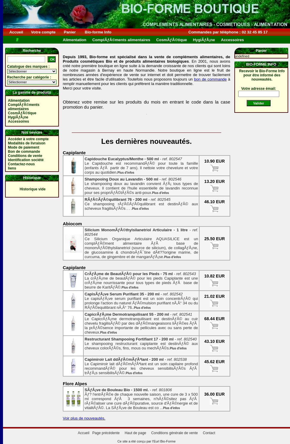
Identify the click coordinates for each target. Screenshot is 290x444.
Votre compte (43, 32)
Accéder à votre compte (28, 139)
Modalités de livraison (26, 143)
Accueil (16, 32)
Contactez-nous (21, 164)
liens (12, 168)
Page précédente (106, 433)
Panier (70, 32)
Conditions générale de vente (174, 433)
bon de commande (210, 79)
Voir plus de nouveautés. (84, 418)
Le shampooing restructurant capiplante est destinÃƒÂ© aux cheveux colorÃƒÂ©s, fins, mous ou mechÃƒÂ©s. (141, 343)
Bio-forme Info (98, 32)
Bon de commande (24, 151)
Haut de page (135, 433)
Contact (209, 433)
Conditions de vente (25, 156)
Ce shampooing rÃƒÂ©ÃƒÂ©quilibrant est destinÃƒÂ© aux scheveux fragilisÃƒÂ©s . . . (141, 204)
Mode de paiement (23, 147)
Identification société (26, 160)
